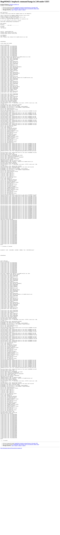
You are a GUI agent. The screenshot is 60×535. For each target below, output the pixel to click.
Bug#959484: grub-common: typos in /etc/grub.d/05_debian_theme (26, 8)
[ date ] (12, 9)
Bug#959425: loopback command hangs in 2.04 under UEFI (26, 7)
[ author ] (24, 9)
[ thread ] (16, 9)
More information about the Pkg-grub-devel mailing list (11, 533)
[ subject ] (20, 9)
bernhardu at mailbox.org (14, 4)
